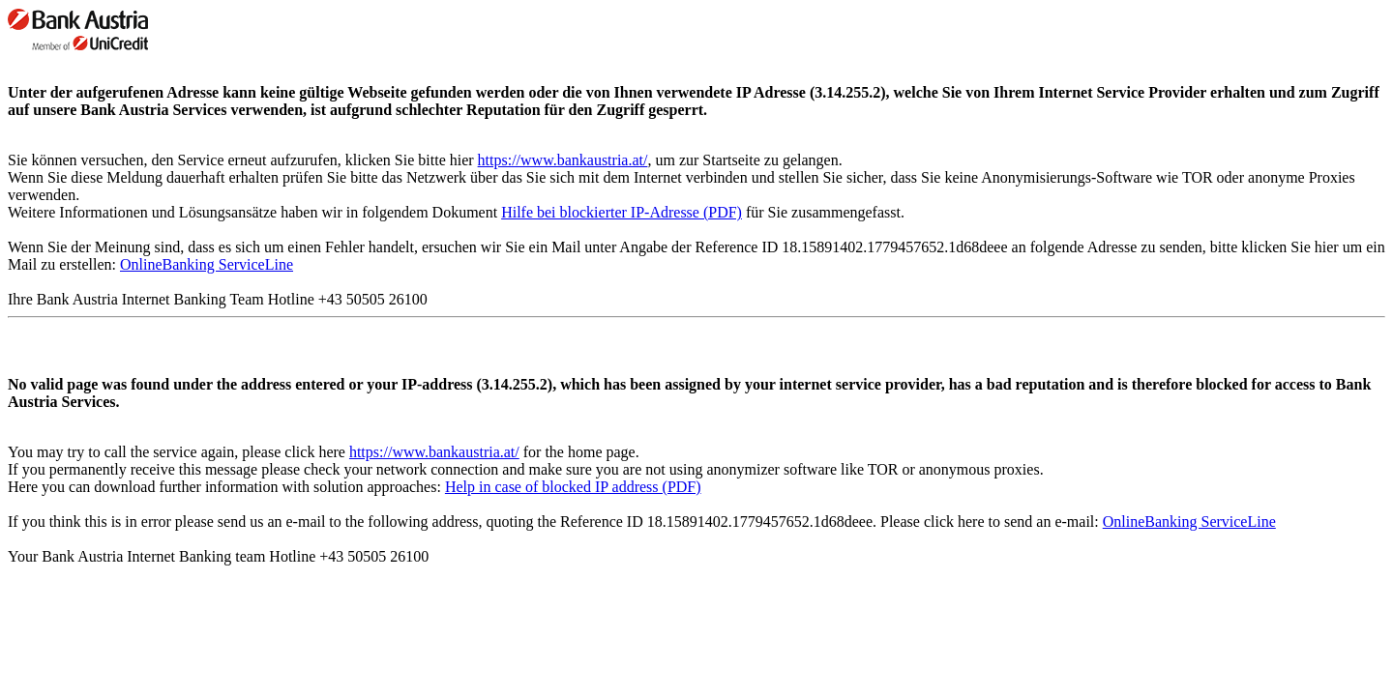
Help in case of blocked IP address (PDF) (573, 486)
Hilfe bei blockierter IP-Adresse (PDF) (621, 212)
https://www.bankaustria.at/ (563, 160)
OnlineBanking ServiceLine (206, 264)
